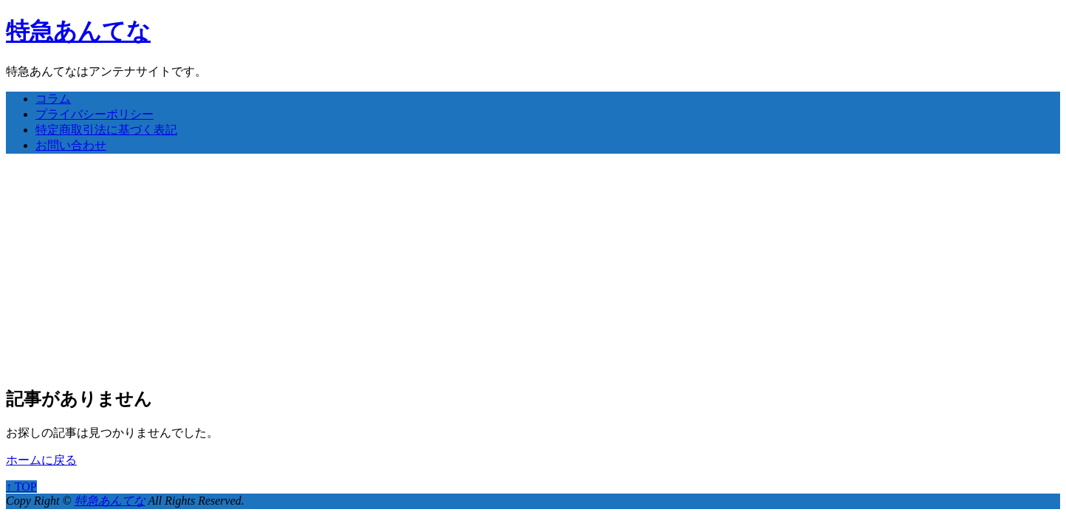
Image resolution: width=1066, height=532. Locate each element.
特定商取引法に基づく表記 (106, 129)
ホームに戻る (41, 460)
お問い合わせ (70, 145)
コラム (53, 98)
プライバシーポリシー (94, 114)
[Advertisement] (533, 269)
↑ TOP (21, 486)
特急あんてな (78, 31)
